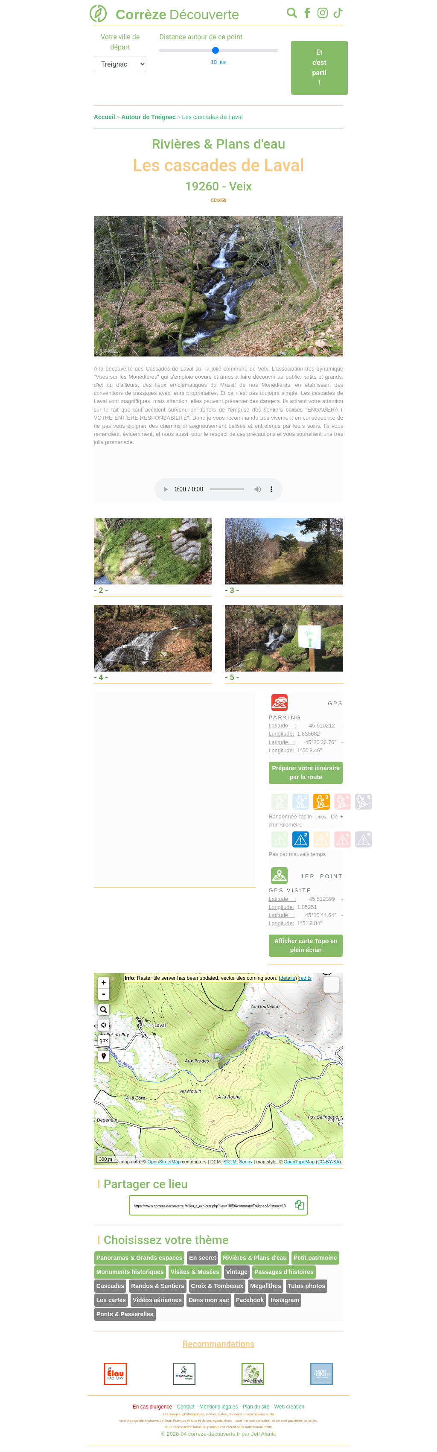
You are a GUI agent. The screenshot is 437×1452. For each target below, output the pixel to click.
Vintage (237, 1271)
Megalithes (265, 1286)
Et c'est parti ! (319, 67)
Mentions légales (218, 1407)
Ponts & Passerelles (125, 1314)
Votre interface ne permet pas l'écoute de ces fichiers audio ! (218, 489)
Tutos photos (307, 1286)
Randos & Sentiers (157, 1286)
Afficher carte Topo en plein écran (306, 945)
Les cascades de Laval (212, 117)
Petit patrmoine (315, 1257)
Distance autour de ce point (200, 37)
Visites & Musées (195, 1271)
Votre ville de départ (120, 42)
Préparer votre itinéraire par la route (306, 772)
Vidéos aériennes (157, 1300)
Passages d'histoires (284, 1271)
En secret (202, 1257)
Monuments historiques (130, 1271)
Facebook (250, 1300)
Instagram (285, 1300)
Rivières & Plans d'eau (255, 1257)
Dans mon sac (209, 1300)
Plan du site (256, 1407)
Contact (185, 1407)
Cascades (110, 1286)
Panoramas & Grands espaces (139, 1257)
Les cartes (111, 1300)
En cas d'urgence (152, 1407)
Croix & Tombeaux (217, 1286)
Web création (289, 1407)
